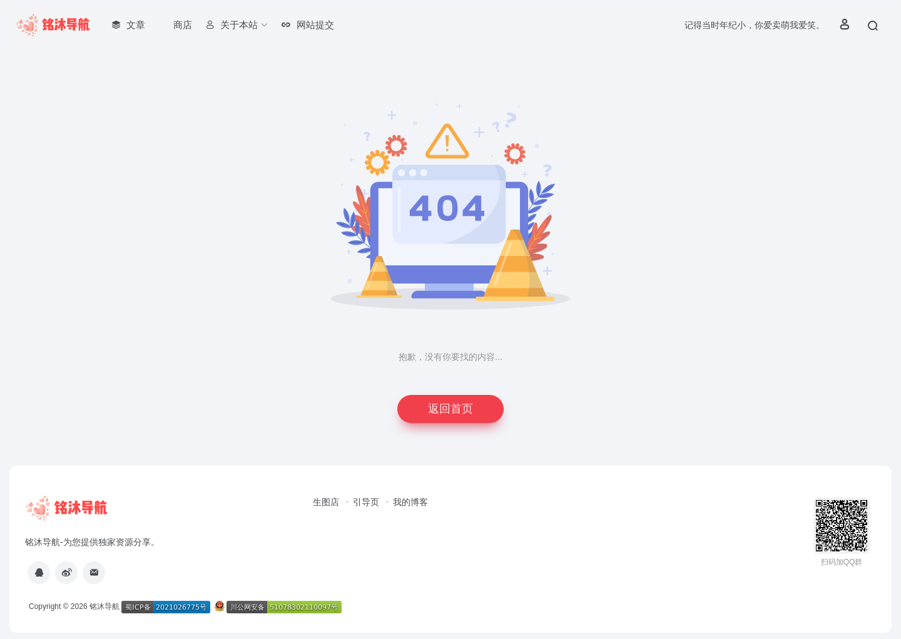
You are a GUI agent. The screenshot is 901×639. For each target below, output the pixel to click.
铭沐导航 (104, 606)
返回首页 (450, 408)
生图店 (326, 502)
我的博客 (410, 502)
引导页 (366, 502)
